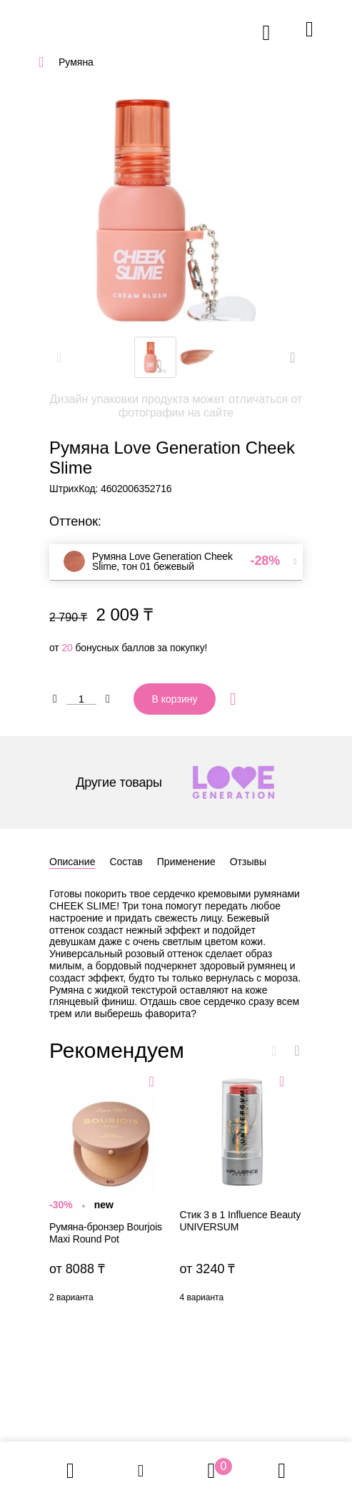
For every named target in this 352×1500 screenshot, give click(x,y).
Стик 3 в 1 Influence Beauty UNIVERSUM (241, 1190)
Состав (125, 861)
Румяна (76, 62)
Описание (72, 861)
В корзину (175, 699)
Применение (186, 861)
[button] (293, 357)
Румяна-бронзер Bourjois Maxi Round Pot (111, 1190)
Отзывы (248, 861)
